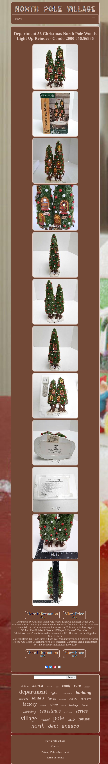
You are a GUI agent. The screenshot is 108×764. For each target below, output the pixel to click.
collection (67, 693)
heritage (73, 705)
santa (37, 686)
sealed (73, 698)
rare (77, 685)
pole (58, 718)
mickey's (68, 712)
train (63, 705)
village (29, 718)
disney (87, 687)
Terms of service (55, 757)
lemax (52, 698)
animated (86, 698)
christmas (50, 711)
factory (29, 704)
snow (49, 686)
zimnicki (23, 699)
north (38, 725)
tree (57, 687)
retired (45, 720)
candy (66, 686)
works (43, 705)
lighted (55, 693)
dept (53, 726)
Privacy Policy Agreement (55, 752)
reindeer (62, 699)
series (82, 711)
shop (54, 704)
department (33, 692)
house (84, 719)
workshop (29, 712)
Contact (55, 746)
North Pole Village (55, 741)
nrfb (71, 719)
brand (85, 705)
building (83, 692)
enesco (70, 726)
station (25, 686)
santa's (38, 698)
